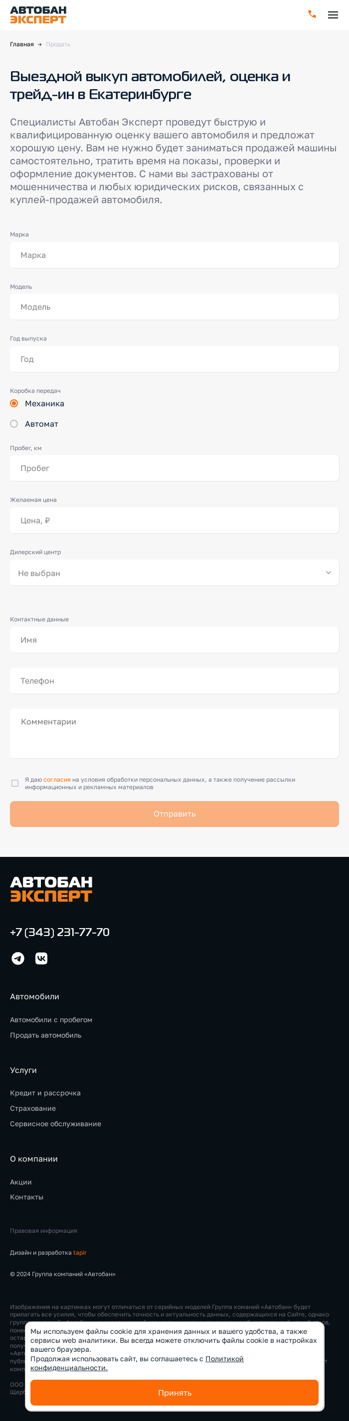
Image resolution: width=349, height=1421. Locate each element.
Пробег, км (26, 448)
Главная (22, 44)
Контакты (26, 1196)
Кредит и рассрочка (45, 1092)
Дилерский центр (35, 552)
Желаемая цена (33, 499)
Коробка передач (35, 390)
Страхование (33, 1108)
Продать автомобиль (45, 1035)
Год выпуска (28, 338)
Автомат (41, 424)
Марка (19, 234)
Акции (21, 1182)
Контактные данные (39, 619)
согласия (57, 779)
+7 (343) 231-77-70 (60, 933)
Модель (21, 286)
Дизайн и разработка (48, 1252)
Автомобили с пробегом (51, 1019)
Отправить (174, 814)
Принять (174, 1393)
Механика (44, 403)
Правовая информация (43, 1230)
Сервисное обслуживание (55, 1123)
